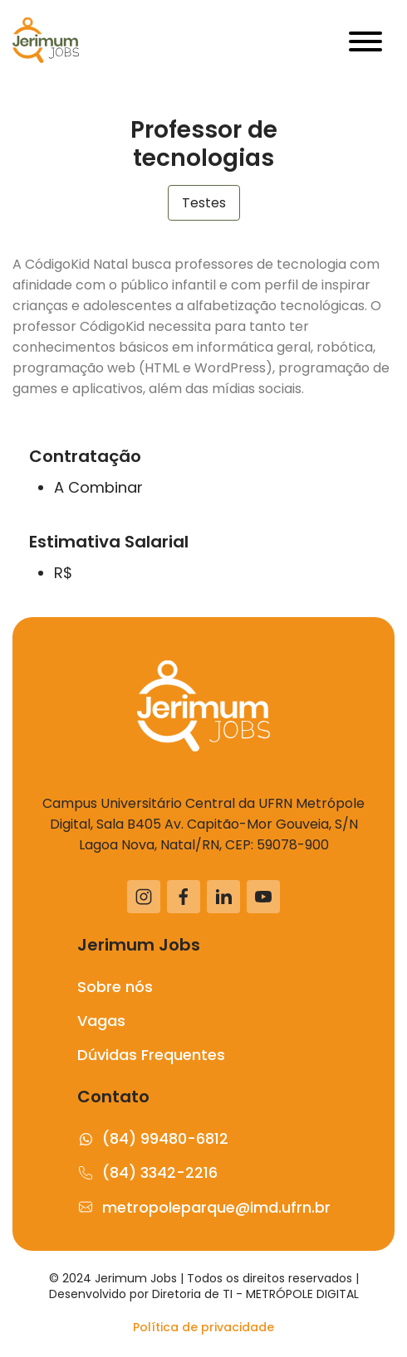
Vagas (101, 1020)
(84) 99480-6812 (152, 1138)
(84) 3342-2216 (147, 1172)
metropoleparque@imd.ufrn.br (204, 1207)
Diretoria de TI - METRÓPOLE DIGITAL (255, 1294)
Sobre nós (115, 986)
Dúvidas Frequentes (151, 1054)
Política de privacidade (203, 1327)
